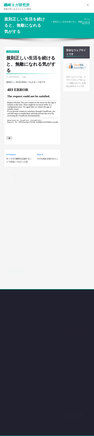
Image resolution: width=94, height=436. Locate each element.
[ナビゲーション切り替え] (87, 5)
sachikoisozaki (14, 77)
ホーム (87, 19)
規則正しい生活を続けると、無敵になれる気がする (71, 22)
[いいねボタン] (9, 138)
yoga (24, 77)
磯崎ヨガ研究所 (17, 4)
